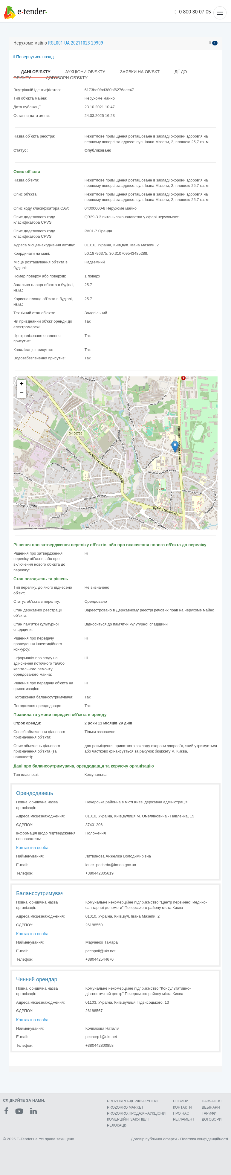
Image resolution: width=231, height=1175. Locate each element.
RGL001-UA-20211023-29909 (75, 43)
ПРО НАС (181, 1113)
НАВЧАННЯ (211, 1101)
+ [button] (22, 384)
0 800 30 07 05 (193, 11)
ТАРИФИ (209, 1113)
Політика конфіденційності (204, 1139)
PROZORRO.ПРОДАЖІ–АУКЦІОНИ (136, 1113)
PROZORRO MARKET (125, 1107)
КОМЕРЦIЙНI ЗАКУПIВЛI (128, 1119)
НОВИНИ (181, 1101)
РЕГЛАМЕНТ (184, 1119)
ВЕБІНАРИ (211, 1107)
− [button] (22, 393)
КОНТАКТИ (182, 1107)
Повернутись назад (33, 56)
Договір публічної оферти (154, 1139)
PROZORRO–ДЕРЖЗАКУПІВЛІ (132, 1101)
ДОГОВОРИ (211, 1119)
